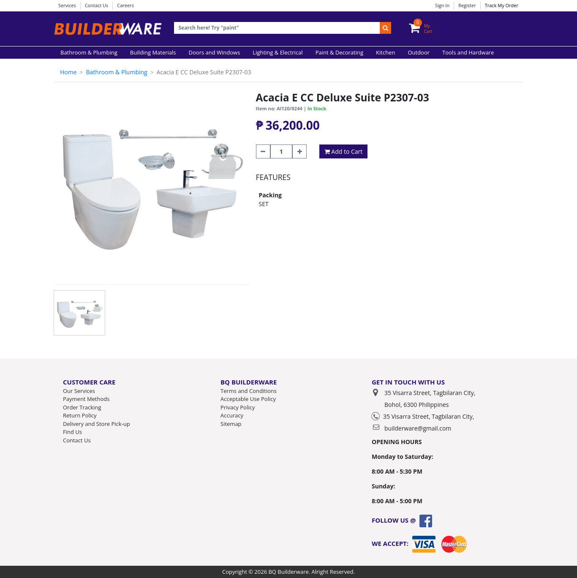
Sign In (442, 5)
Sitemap (231, 424)
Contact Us (97, 5)
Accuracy (231, 415)
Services (67, 5)
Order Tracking (82, 407)
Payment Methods (86, 399)
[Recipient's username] (277, 28)
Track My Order (501, 5)
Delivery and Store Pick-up (96, 424)
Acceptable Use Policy (248, 399)
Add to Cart (343, 151)
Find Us (72, 432)
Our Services (79, 391)
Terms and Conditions (248, 391)
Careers (125, 5)
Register (467, 5)
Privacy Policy (237, 407)
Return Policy (80, 415)
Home (68, 72)
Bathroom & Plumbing (116, 72)
